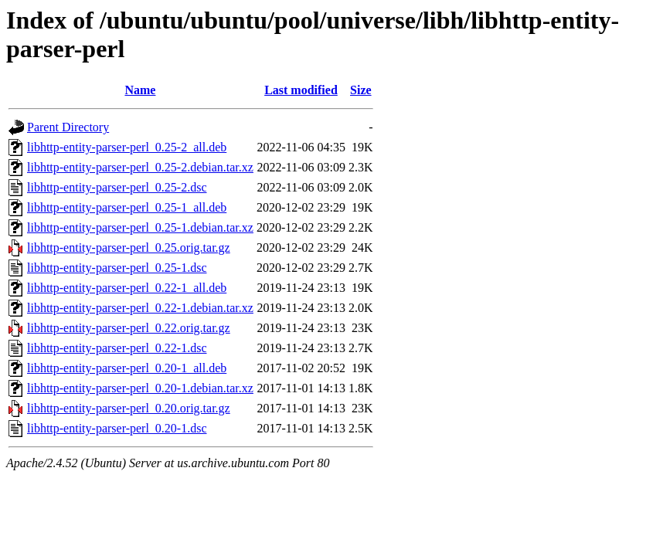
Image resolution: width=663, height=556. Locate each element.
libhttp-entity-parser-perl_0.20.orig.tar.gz (128, 408)
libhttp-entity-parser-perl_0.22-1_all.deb (126, 287)
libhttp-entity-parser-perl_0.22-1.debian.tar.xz (140, 307)
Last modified (301, 90)
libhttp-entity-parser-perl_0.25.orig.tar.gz (128, 247)
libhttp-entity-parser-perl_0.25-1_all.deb (126, 207)
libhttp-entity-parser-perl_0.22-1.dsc (117, 347)
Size (361, 90)
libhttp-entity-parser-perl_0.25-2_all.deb (126, 147)
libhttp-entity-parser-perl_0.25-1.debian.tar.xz (140, 227)
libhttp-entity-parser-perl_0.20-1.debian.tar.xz (140, 388)
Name (139, 90)
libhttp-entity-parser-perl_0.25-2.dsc (117, 187)
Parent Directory (68, 127)
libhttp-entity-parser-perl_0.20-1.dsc (117, 428)
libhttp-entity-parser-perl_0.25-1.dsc (117, 267)
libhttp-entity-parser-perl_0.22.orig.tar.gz (128, 327)
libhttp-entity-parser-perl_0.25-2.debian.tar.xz (140, 167)
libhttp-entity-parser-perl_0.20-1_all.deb (126, 368)
